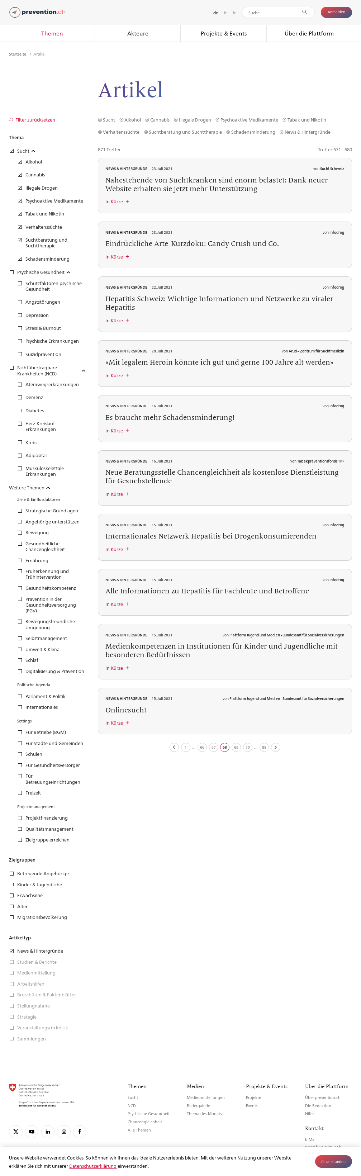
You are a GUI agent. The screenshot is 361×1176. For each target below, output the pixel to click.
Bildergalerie (198, 1105)
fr (234, 12)
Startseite (18, 54)
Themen (52, 33)
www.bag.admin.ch (323, 1146)
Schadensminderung (253, 132)
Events (252, 1105)
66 (202, 747)
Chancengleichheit (145, 1121)
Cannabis (160, 120)
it (225, 12)
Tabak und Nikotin (307, 120)
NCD (132, 1105)
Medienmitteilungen (206, 1097)
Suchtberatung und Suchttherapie (185, 132)
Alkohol (132, 120)
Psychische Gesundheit (149, 1113)
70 (248, 747)
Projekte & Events (224, 33)
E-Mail (311, 1139)
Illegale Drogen (195, 120)
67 (214, 747)
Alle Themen (139, 1130)
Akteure (137, 33)
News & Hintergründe (308, 132)
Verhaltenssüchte (121, 132)
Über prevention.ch (323, 1097)
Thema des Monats (204, 1113)
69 (236, 747)
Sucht (109, 120)
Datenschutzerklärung (93, 1166)
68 (225, 747)
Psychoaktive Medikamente (249, 120)
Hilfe (309, 1113)
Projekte (253, 1097)
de (215, 12)
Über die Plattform (309, 33)
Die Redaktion (318, 1105)
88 (264, 747)
